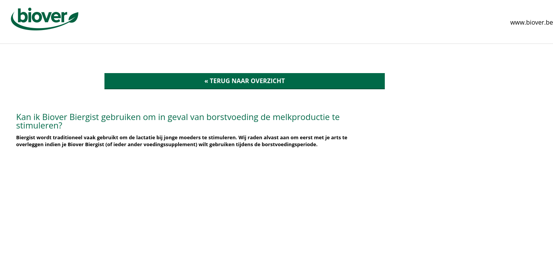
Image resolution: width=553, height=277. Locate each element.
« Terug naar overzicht (244, 81)
